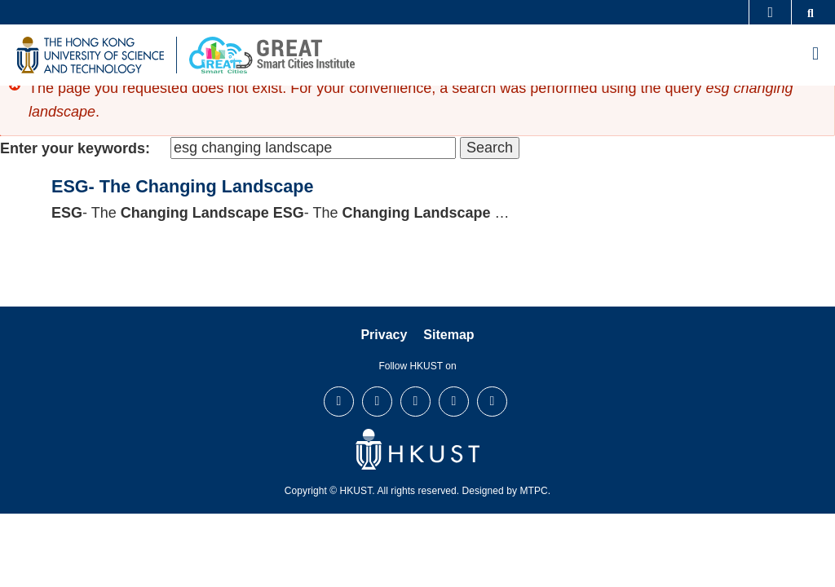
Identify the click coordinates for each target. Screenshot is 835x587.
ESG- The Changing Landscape (182, 186)
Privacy (383, 335)
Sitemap (448, 335)
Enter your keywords (72, 148)
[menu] (815, 54)
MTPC (533, 491)
